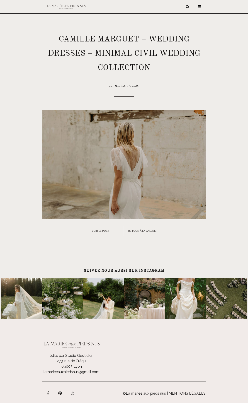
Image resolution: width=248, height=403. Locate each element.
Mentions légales (187, 393)
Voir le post (100, 230)
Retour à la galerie (142, 230)
